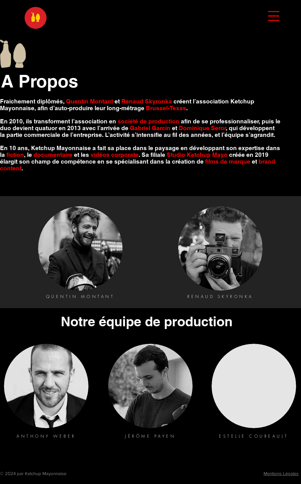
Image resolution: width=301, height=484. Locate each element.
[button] (273, 16)
